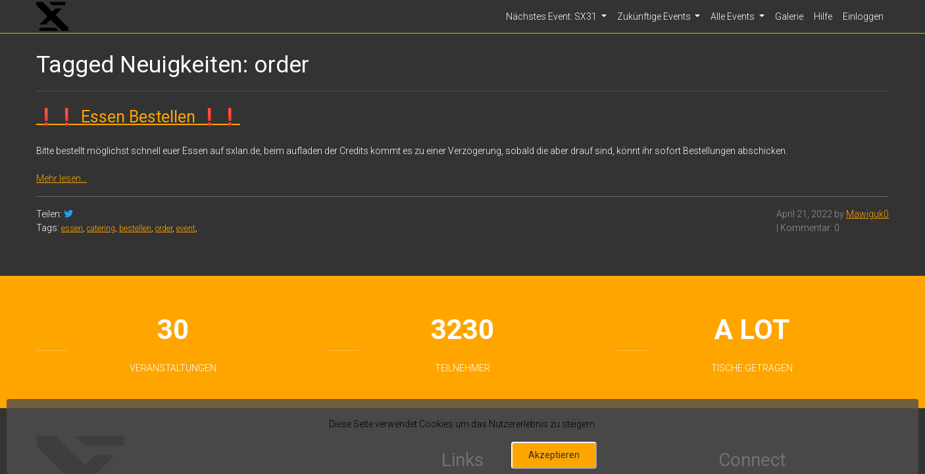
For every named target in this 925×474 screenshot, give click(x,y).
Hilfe (823, 16)
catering (101, 228)
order (163, 228)
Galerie (789, 16)
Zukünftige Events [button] (655, 16)
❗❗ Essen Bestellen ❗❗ (138, 116)
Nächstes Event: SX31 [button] (552, 16)
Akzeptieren (554, 455)
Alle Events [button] (734, 16)
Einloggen (863, 16)
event (185, 228)
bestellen (135, 228)
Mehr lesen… (61, 178)
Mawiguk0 (867, 214)
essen (72, 228)
